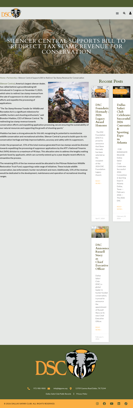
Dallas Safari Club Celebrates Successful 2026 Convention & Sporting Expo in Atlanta (124, 124)
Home (2, 78)
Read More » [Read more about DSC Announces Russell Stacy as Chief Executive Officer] (98, 328)
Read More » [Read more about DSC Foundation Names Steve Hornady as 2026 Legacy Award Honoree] (98, 182)
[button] (117, 13)
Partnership (12, 78)
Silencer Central (7, 83)
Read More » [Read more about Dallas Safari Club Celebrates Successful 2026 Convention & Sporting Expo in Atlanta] (120, 208)
